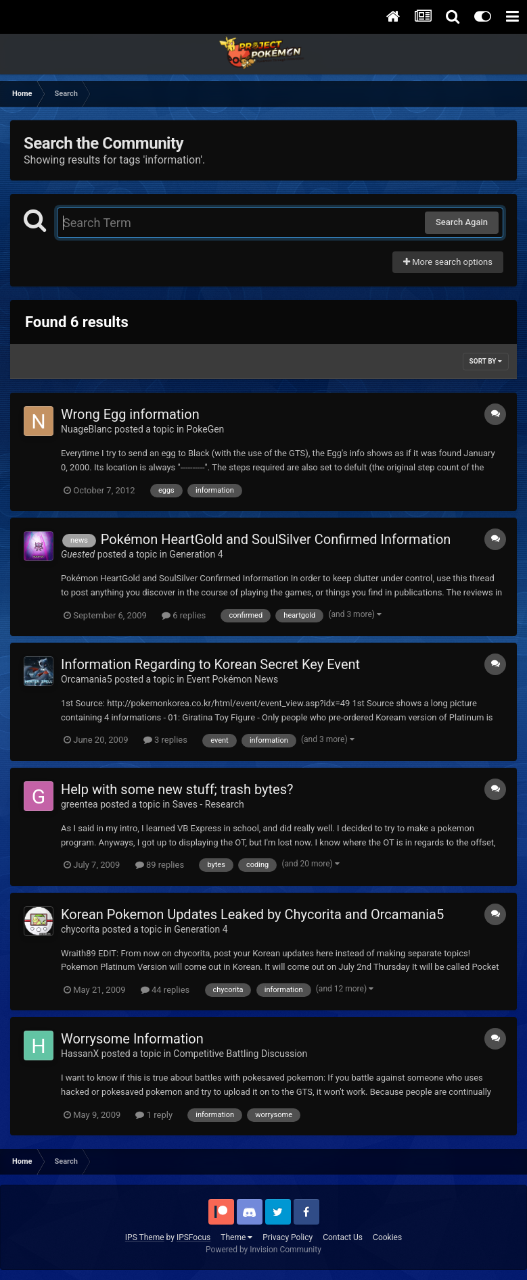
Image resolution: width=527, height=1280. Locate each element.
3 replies (165, 740)
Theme (236, 1237)
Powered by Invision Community (263, 1249)
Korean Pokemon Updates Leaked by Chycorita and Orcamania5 (252, 914)
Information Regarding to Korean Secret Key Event (210, 664)
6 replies (184, 615)
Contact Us (343, 1237)
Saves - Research (208, 804)
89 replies (159, 865)
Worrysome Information (132, 1039)
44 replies (165, 990)
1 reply (154, 1115)
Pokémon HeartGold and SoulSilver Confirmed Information (276, 539)
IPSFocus (193, 1237)
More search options (447, 262)
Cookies (387, 1237)
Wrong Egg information (130, 414)
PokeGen (206, 429)
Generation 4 (196, 554)
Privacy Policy (287, 1237)
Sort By (485, 361)
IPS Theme (144, 1237)
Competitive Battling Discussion (240, 1053)
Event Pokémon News (232, 679)
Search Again (462, 222)
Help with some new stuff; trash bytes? (177, 789)
